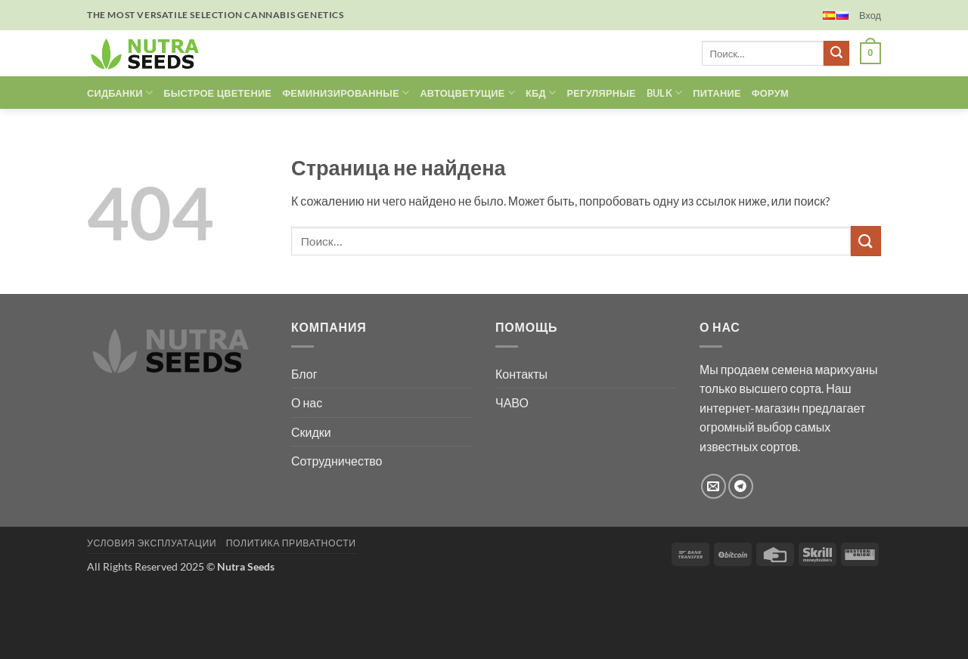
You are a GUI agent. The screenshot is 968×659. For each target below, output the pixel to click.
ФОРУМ (770, 93)
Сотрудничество (337, 460)
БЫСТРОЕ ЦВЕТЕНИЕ (217, 93)
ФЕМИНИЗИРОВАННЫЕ (345, 92)
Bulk (664, 92)
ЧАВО (512, 402)
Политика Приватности (291, 543)
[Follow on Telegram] (740, 486)
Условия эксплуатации (151, 543)
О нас (306, 402)
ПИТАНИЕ (716, 93)
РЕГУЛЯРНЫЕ (600, 93)
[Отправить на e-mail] (713, 486)
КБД (541, 92)
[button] (870, 15)
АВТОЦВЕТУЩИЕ (467, 92)
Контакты (521, 374)
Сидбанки (120, 92)
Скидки (311, 432)
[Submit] (836, 54)
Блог (304, 374)
